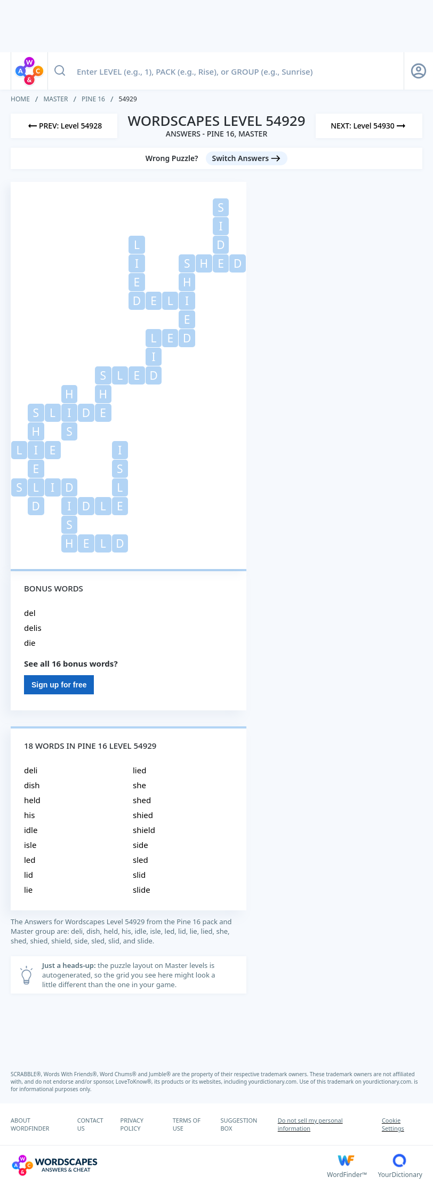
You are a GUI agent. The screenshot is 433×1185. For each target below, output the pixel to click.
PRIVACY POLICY (132, 1124)
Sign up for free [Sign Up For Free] (58, 684)
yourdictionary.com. (274, 1081)
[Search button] (59, 71)
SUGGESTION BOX (238, 1124)
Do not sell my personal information (310, 1124)
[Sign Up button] (418, 71)
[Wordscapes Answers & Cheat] (169, 1165)
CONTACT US (90, 1124)
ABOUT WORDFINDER (30, 1124)
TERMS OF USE (187, 1124)
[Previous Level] (64, 126)
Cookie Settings (393, 1124)
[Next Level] (369, 126)
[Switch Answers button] (247, 158)
